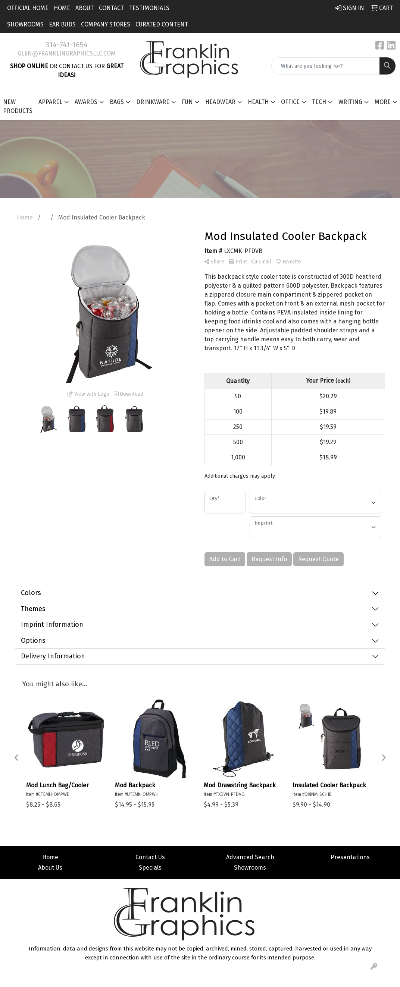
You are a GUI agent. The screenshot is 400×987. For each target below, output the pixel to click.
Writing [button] (350, 101)
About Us (50, 867)
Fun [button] (187, 101)
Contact (111, 8)
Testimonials (149, 8)
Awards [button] (86, 101)
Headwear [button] (220, 101)
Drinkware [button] (152, 101)
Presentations (350, 857)
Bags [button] (117, 101)
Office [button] (290, 101)
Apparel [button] (50, 101)
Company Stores (105, 24)
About (84, 8)
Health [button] (258, 101)
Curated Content (161, 24)
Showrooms (25, 24)
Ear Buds (62, 24)
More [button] (383, 101)
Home (62, 8)
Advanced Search (250, 857)
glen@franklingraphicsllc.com (67, 53)
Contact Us (150, 857)
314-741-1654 (67, 44)
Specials (150, 867)
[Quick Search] (325, 66)
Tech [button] (319, 101)
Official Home (28, 8)
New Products (17, 106)
